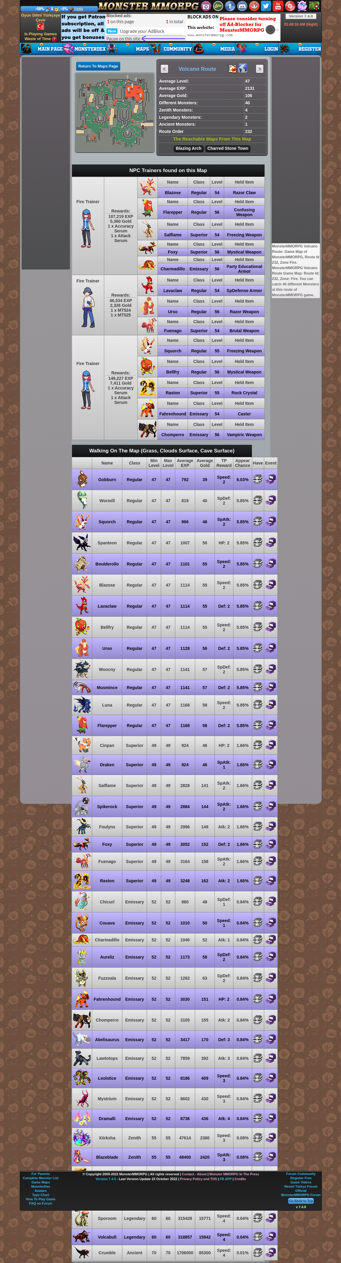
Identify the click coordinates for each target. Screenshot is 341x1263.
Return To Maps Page (98, 66)
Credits (240, 1179)
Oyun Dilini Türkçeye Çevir (40, 21)
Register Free (300, 1178)
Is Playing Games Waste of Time (40, 37)
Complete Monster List (41, 1178)
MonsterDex (40, 1186)
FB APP (226, 1179)
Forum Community (301, 1174)
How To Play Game (40, 1199)
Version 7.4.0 (301, 16)
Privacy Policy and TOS (198, 1179)
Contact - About (194, 1174)
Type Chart (40, 1195)
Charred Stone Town (228, 148)
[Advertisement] (170, 27)
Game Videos (300, 1182)
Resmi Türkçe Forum (300, 1186)
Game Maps (40, 1182)
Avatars (41, 1190)
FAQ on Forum (40, 1203)
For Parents (40, 1174)
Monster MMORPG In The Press (234, 1174)
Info (80, 9)
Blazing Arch (189, 148)
